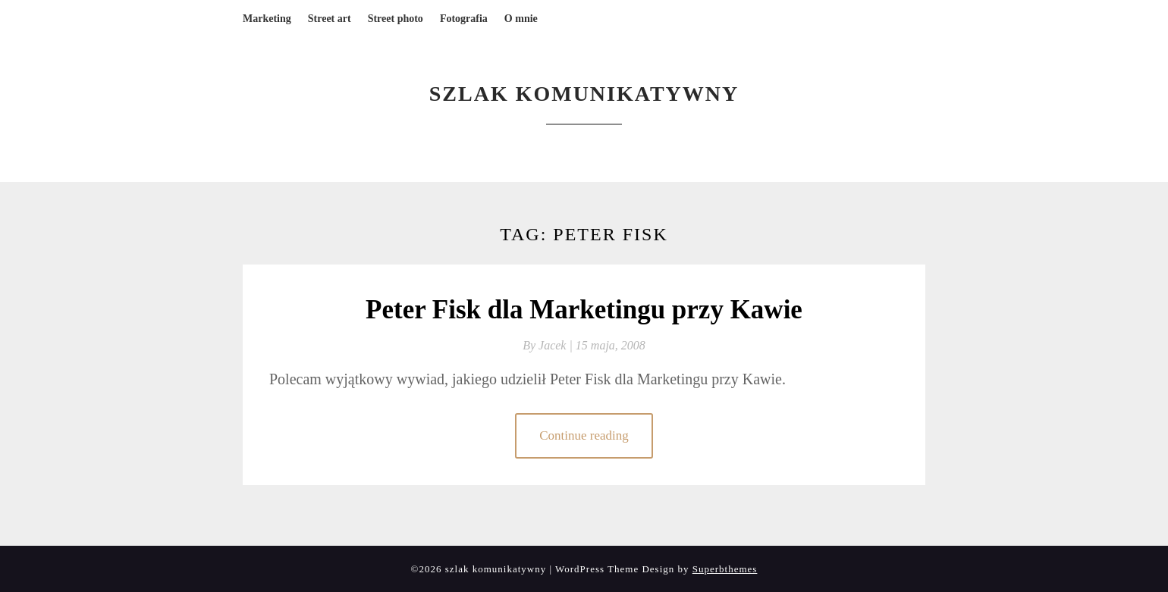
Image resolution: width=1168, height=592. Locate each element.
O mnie (521, 18)
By (549, 345)
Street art (329, 18)
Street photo (395, 18)
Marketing (267, 18)
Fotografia (464, 18)
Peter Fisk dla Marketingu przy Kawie (584, 309)
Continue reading (584, 435)
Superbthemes (725, 569)
